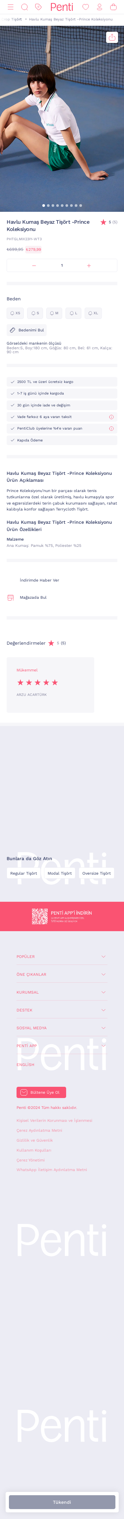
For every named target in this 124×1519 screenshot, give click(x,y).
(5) (113, 222)
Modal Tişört (60, 873)
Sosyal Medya (32, 1028)
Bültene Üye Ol (45, 1092)
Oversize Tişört (96, 873)
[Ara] (24, 7)
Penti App (27, 1046)
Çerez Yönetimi (31, 1160)
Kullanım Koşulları (34, 1150)
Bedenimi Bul (26, 330)
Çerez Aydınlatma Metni (39, 1130)
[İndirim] (38, 7)
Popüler (26, 956)
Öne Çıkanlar (31, 974)
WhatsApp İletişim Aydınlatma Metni (52, 1169)
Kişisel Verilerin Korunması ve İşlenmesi (54, 1120)
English (25, 1064)
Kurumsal (28, 992)
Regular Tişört (23, 873)
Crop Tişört (11, 19)
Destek (24, 1010)
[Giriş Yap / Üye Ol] (99, 7)
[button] (43, 205)
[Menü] (11, 7)
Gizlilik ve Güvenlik (35, 1140)
